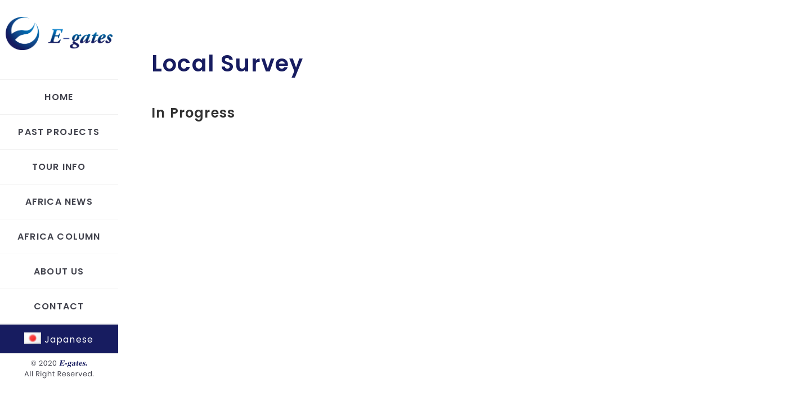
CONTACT (59, 306)
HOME (58, 97)
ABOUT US (59, 271)
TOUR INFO (59, 166)
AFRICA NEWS (59, 201)
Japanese (58, 339)
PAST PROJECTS (59, 131)
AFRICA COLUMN (59, 236)
